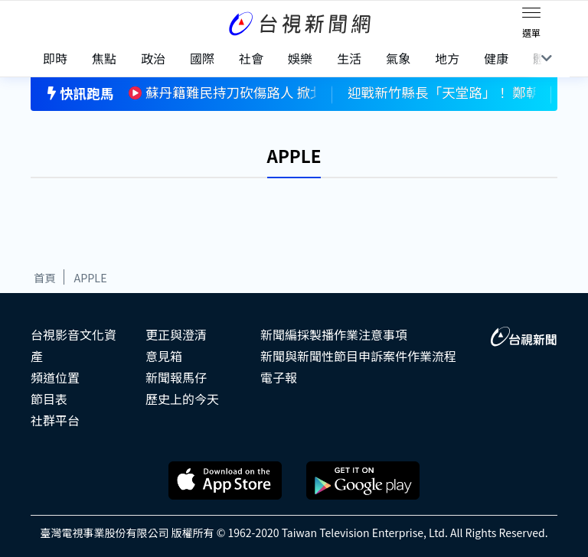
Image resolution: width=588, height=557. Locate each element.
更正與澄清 (176, 334)
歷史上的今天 (182, 398)
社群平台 (55, 420)
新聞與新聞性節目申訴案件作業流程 (358, 356)
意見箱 (163, 356)
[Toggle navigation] (531, 15)
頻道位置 (55, 377)
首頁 (45, 277)
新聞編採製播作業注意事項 (333, 334)
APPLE (90, 277)
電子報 (278, 377)
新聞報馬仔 (176, 377)
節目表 (49, 398)
